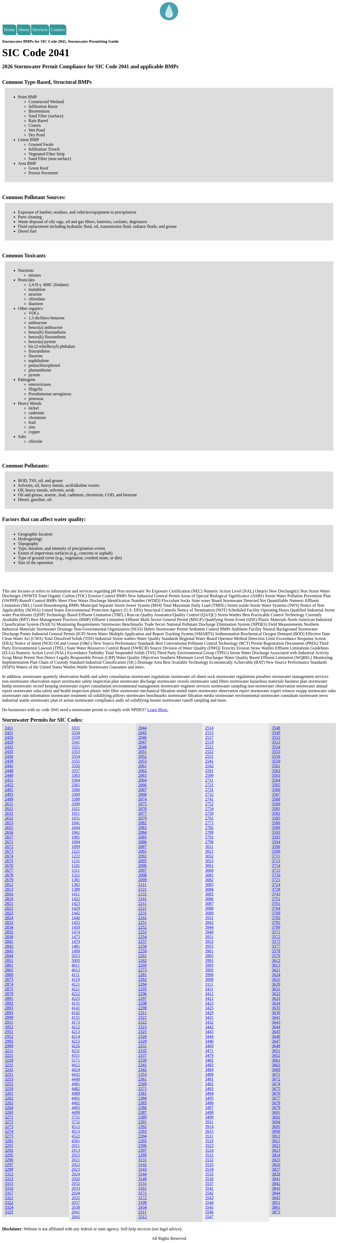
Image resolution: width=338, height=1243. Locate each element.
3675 (276, 1088)
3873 (276, 1212)
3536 (209, 1179)
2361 (142, 1079)
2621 (9, 808)
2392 (142, 1126)
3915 (209, 1131)
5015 (76, 955)
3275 (9, 1136)
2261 (142, 955)
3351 (76, 747)
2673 (9, 851)
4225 (76, 998)
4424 (76, 1069)
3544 (209, 1202)
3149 (142, 1179)
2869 (9, 974)
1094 (76, 842)
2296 (142, 993)
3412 (209, 993)
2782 (209, 827)
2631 (9, 813)
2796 (209, 842)
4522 (76, 1136)
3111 (209, 984)
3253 (9, 1079)
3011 (209, 846)
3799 (276, 927)
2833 (9, 922)
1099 (76, 846)
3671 (276, 1074)
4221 (76, 989)
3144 (142, 1174)
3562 (276, 770)
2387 (142, 1112)
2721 (209, 785)
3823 (276, 1150)
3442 (209, 1027)
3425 (209, 1008)
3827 (276, 1169)
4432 (76, 1074)
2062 (142, 770)
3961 (209, 951)
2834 (9, 927)
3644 (276, 1027)
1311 (76, 870)
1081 (76, 837)
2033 (76, 1188)
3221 (9, 1055)
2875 (9, 989)
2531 (209, 756)
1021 (76, 808)
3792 (276, 918)
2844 (9, 955)
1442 (76, 913)
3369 (76, 794)
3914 (209, 1126)
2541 (209, 761)
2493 (9, 794)
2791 (209, 837)
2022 (76, 1164)
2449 (9, 775)
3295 (9, 1155)
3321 (9, 1198)
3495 (209, 1098)
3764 (276, 908)
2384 (142, 1098)
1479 (76, 941)
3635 (276, 1008)
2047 (142, 742)
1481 (76, 946)
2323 (142, 1027)
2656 (9, 832)
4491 (76, 1098)
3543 (209, 1198)
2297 (142, 998)
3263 (9, 1103)
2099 (142, 880)
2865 (9, 970)
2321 (142, 1017)
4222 (76, 993)
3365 (76, 785)
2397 (142, 1150)
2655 (9, 827)
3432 (209, 1022)
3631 (276, 989)
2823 (9, 913)
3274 (9, 1131)
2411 (9, 728)
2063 (142, 775)
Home (9, 29)
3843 (276, 1188)
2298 (142, 1003)
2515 (209, 732)
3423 (209, 1003)
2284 (142, 984)
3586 (276, 823)
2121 (142, 889)
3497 (209, 1107)
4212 (76, 1027)
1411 (76, 894)
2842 (9, 946)
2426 (9, 737)
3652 (276, 1055)
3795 (276, 922)
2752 (209, 804)
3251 (9, 1074)
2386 (142, 1107)
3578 (276, 951)
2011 (76, 1145)
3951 (209, 936)
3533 (209, 1164)
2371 (142, 1088)
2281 (142, 974)
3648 (276, 1046)
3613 (276, 965)
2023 (76, 1169)
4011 (76, 965)
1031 (76, 818)
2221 (142, 908)
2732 (209, 794)
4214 (76, 1036)
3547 (209, 1217)
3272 (9, 1122)
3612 (276, 960)
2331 (142, 1046)
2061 (142, 766)
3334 (76, 732)
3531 (209, 1155)
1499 (76, 951)
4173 (76, 1022)
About (24, 29)
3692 (276, 1117)
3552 (276, 737)
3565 (276, 785)
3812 (276, 1136)
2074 (142, 799)
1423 (76, 903)
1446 (76, 918)
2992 (9, 1041)
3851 (276, 1202)
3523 (209, 1145)
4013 (76, 970)
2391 (142, 1122)
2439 (9, 761)
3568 (276, 799)
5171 (76, 1060)
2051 (142, 751)
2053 (142, 761)
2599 (209, 775)
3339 (76, 737)
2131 (142, 894)
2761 (209, 818)
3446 (209, 1041)
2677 (9, 870)
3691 (276, 1112)
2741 (209, 799)
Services (40, 29)
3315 (9, 1183)
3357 (76, 770)
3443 (209, 1031)
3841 (276, 1179)
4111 (76, 974)
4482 (76, 1088)
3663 (276, 1065)
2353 (142, 1074)
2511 (142, 1212)
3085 (209, 894)
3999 (209, 979)
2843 (9, 951)
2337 (142, 1055)
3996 (209, 974)
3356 (76, 766)
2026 (76, 1179)
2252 (142, 927)
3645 (276, 1031)
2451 (9, 780)
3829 (276, 1174)
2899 (9, 1017)
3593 (276, 837)
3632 (276, 993)
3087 (209, 903)
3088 (209, 908)
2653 (9, 823)
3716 (276, 875)
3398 (76, 799)
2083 (142, 827)
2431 (9, 747)
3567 (276, 794)
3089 (209, 913)
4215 (76, 1041)
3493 (209, 1088)
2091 (142, 851)
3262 (9, 1098)
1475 (76, 936)
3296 (9, 1160)
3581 (276, 808)
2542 (209, 766)
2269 (142, 965)
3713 (276, 861)
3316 (9, 1188)
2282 (142, 979)
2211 (142, 903)
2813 (9, 889)
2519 (209, 742)
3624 (276, 974)
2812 (9, 884)
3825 (276, 1160)
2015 (76, 1155)
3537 (209, 1183)
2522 (209, 751)
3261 (9, 1093)
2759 (209, 813)
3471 (209, 1050)
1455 (76, 922)
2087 (142, 846)
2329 (142, 1041)
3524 (209, 1150)
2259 (142, 951)
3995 (209, 970)
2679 (9, 880)
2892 (9, 1003)
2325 (142, 1031)
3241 (9, 1069)
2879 (9, 993)
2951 (9, 1031)
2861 (9, 965)
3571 (276, 932)
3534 (209, 1169)
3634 (276, 1003)
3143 (142, 1169)
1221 (76, 851)
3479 (209, 1055)
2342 (142, 1069)
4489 (76, 1093)
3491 (209, 1079)
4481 (76, 1084)
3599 (276, 851)
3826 (276, 1164)
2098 (142, 875)
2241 (142, 918)
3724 (276, 884)
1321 (76, 875)
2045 (142, 732)
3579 (276, 955)
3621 (276, 970)
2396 (142, 1145)
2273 (142, 970)
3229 (9, 1060)
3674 (276, 1084)
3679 (276, 1107)
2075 (142, 804)
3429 (209, 1012)
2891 (9, 998)
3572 (276, 936)
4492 (76, 1103)
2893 (9, 1008)
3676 (276, 1093)
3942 (209, 922)
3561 (276, 766)
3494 (209, 1093)
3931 (209, 918)
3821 (276, 1141)
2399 (142, 1155)
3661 (276, 1060)
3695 (276, 1126)
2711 (209, 780)
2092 (142, 856)
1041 (76, 823)
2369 (142, 1084)
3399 (76, 804)
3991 (209, 960)
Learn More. (157, 709)
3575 (276, 941)
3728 (276, 889)
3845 (276, 1198)
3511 (209, 1136)
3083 (209, 884)
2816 (9, 894)
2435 (9, 751)
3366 (76, 789)
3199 (142, 1202)
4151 (76, 1017)
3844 (276, 1193)
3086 (209, 899)
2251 (142, 922)
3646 (276, 1036)
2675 (9, 861)
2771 (209, 823)
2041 (76, 1212)
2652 (9, 818)
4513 (76, 1131)
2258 (142, 946)
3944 (209, 927)
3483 (209, 1065)
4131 (76, 1003)
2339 (142, 1060)
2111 (142, 884)
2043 (76, 1217)
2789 (209, 832)
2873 (9, 979)
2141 (142, 899)
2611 (9, 804)
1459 (76, 927)
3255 (9, 1084)
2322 (142, 1022)
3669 (276, 1069)
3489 (209, 1074)
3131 (142, 1160)
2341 (142, 1065)
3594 (276, 842)
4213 (76, 1031)
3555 (276, 751)
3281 (9, 1141)
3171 (142, 1193)
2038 (76, 1207)
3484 (209, 1069)
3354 (76, 756)
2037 (76, 1202)
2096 (142, 865)
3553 (276, 742)
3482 (209, 1060)
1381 (76, 880)
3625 (276, 979)
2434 (142, 1207)
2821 (9, 903)
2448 (9, 770)
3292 (9, 1150)
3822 (276, 1145)
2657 (9, 837)
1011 (76, 813)
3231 (9, 1065)
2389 (142, 1117)
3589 (276, 827)
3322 (9, 1202)
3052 (209, 856)
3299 (9, 1169)
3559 (276, 761)
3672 (276, 1079)
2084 (142, 832)
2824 (9, 918)
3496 (209, 1103)
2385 (142, 1103)
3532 (209, 1160)
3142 (142, 1164)
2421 (9, 732)
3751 (276, 899)
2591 (209, 770)
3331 (76, 728)
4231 (76, 1050)
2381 (142, 1093)
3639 (276, 1012)
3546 (209, 1212)
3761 (276, 903)
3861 (276, 1207)
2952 (9, 1036)
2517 (209, 737)
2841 (9, 941)
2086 (142, 842)
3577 (276, 946)
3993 (209, 965)
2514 (209, 728)
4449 (76, 1079)
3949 (209, 932)
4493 (76, 1107)
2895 (9, 1012)
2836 (9, 936)
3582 (276, 813)
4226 (76, 1046)
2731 (209, 789)
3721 (276, 880)
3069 (209, 870)
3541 (209, 1188)
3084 (209, 889)
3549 (276, 732)
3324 (9, 1207)
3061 (209, 865)
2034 (76, 1193)
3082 (209, 880)
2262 (142, 960)
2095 (142, 861)
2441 (9, 766)
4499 (76, 1112)
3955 (209, 946)
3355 (76, 761)
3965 (209, 955)
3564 (276, 780)
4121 (76, 984)
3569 (276, 804)
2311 (142, 1012)
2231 (142, 913)
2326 (142, 1036)
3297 (9, 1164)
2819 (9, 899)
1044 (76, 827)
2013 (76, 1150)
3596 (276, 846)
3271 (9, 1117)
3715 (276, 870)
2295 (142, 989)
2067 (142, 789)
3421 (209, 998)
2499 (9, 799)
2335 (142, 1050)
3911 (209, 1122)
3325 (9, 1212)
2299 (142, 1008)
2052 (142, 756)
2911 (9, 1022)
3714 (276, 865)
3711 (276, 856)
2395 (142, 1141)
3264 (9, 1107)
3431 (209, 1017)
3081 (209, 875)
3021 (209, 851)
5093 (76, 960)
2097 (142, 870)
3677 (276, 1098)
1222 (76, 856)
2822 (9, 908)
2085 (142, 837)
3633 (276, 998)
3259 (9, 1088)
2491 (9, 789)
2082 (142, 823)
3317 (9, 1193)
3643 (276, 1022)
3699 (276, 1131)
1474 (76, 932)
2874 (9, 984)
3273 (9, 1126)
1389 (76, 889)
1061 (76, 832)
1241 (76, 865)
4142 (76, 1012)
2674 (9, 856)
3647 (276, 1041)
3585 (276, 818)
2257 (142, 941)
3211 (9, 1050)
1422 (76, 899)
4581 (76, 1141)
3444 (209, 1036)
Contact (58, 29)
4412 (76, 1065)
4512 (76, 1126)
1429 (76, 908)
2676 (9, 865)
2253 (142, 932)
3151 (142, 1183)
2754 (209, 808)
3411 (209, 989)
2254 (142, 936)
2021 (76, 1160)
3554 (276, 747)
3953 (209, 941)
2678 (9, 875)
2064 (142, 780)
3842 (276, 1183)
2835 (9, 932)
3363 (76, 775)
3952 (9, 1027)
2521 (209, 747)
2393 (142, 1131)
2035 (76, 1198)
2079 (142, 818)
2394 (142, 1136)
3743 (276, 894)
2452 (9, 785)
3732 (76, 1122)
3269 (9, 1112)
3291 (9, 1145)
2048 (142, 747)
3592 (276, 832)
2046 (142, 737)
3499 (209, 1117)
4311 (76, 1055)
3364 (76, 780)
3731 (76, 1117)
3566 (276, 789)
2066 (142, 785)
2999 (9, 1046)
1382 (76, 884)
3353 (76, 751)
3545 (209, 1207)
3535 (209, 1174)
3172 (142, 1198)
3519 (209, 1141)
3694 (276, 1122)
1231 (76, 861)
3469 (209, 1046)
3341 (76, 742)
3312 (9, 1174)
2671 (9, 842)
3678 (276, 1103)
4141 (76, 1008)
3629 (276, 984)
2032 (76, 1183)
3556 (276, 756)
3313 (9, 1179)
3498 (209, 1112)
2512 (142, 1217)
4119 (76, 979)
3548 (276, 728)
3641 (276, 1017)
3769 (276, 913)
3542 (209, 1193)
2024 (76, 1174)
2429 (9, 742)
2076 (142, 808)
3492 (209, 1084)
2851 (9, 960)
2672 (9, 846)
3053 (209, 861)
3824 (276, 1155)
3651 (276, 1050)
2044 (142, 728)
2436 (9, 756)
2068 (142, 794)
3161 (142, 1188)
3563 (276, 775)
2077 (142, 813)
